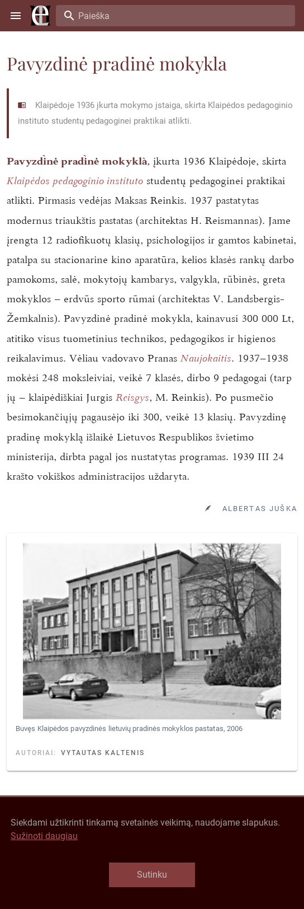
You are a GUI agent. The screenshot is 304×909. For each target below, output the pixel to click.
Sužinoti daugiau (44, 836)
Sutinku (152, 874)
